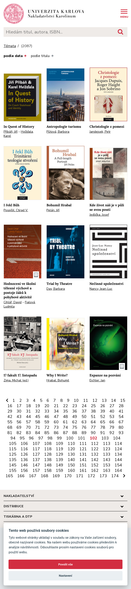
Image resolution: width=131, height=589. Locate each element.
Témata (10, 46)
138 (48, 459)
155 (12, 470)
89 (84, 432)
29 (9, 411)
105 (12, 443)
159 (59, 470)
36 (74, 411)
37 (84, 411)
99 (59, 438)
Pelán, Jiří (52, 210)
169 (56, 476)
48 (65, 416)
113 (106, 443)
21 (56, 406)
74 (65, 427)
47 (56, 416)
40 (111, 411)
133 (106, 454)
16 (9, 406)
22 (65, 406)
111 (83, 443)
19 (37, 406)
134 (118, 454)
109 (59, 443)
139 (59, 459)
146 (24, 465)
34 (56, 411)
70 (28, 427)
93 (121, 432)
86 (56, 432)
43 (19, 416)
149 (59, 465)
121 (83, 449)
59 (46, 422)
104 (116, 438)
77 (93, 427)
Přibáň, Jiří (10, 132)
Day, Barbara (55, 289)
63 (84, 422)
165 (9, 476)
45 (37, 416)
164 (118, 470)
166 (21, 476)
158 (48, 470)
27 (111, 406)
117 (36, 449)
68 (9, 427)
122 (94, 449)
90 (93, 432)
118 (48, 449)
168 (44, 476)
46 (46, 416)
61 (65, 422)
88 (74, 432)
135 (12, 459)
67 (121, 422)
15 (122, 400)
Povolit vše (65, 564)
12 (94, 400)
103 (105, 438)
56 (19, 422)
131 (83, 454)
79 (111, 427)
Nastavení (65, 575)
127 (36, 454)
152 (94, 465)
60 (56, 422)
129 (59, 454)
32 (37, 411)
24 (84, 406)
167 (32, 476)
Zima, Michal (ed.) (16, 380)
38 (93, 411)
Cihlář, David (13, 302)
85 (46, 432)
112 (94, 443)
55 (9, 422)
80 (121, 427)
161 (83, 470)
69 (19, 427)
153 (106, 465)
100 (70, 438)
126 (24, 454)
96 (31, 438)
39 (102, 411)
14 (113, 400)
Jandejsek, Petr (100, 132)
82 (19, 432)
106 (24, 443)
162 (94, 470)
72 (46, 427)
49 (74, 416)
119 (59, 449)
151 (83, 465)
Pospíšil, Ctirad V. (16, 210)
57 (28, 422)
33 (46, 411)
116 (24, 449)
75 (74, 427)
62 (74, 422)
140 (71, 459)
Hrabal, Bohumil (57, 380)
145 (12, 465)
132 (94, 454)
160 (71, 470)
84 (37, 432)
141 (83, 459)
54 (121, 416)
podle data (15, 55)
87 (65, 432)
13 (104, 400)
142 (94, 459)
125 (12, 454)
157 (36, 470)
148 (48, 465)
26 (102, 406)
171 (79, 476)
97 (40, 438)
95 (22, 438)
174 (115, 476)
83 (28, 432)
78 (102, 427)
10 (76, 400)
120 (71, 449)
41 (121, 411)
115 (12, 449)
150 (71, 465)
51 (93, 416)
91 (102, 432)
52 (102, 416)
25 (93, 406)
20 (46, 406)
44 (28, 416)
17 (19, 406)
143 (106, 459)
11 (85, 400)
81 (9, 432)
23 (74, 406)
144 (118, 459)
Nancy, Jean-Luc (101, 289)
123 (106, 449)
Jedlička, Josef (99, 215)
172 (91, 476)
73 (56, 427)
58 (37, 422)
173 (103, 476)
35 (65, 411)
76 (84, 427)
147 (36, 465)
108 (48, 443)
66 (111, 422)
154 (118, 465)
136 (24, 459)
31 (28, 411)
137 (36, 459)
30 (19, 411)
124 (118, 449)
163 (106, 470)
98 (50, 438)
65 (102, 422)
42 (9, 416)
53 (111, 416)
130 (71, 454)
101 (81, 438)
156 (24, 470)
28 (121, 406)
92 (111, 432)
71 (37, 427)
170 (68, 476)
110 (71, 443)
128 (48, 454)
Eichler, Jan (97, 380)
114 (118, 443)
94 (13, 438)
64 (93, 422)
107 (36, 443)
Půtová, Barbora (57, 132)
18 (28, 406)
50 (84, 416)
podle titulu (42, 55)
